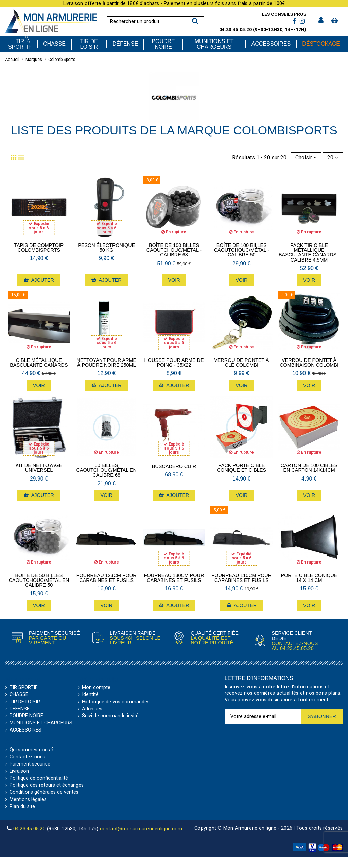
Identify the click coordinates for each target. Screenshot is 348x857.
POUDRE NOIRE (26, 715)
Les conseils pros (284, 14)
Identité (90, 694)
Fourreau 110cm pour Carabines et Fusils (241, 578)
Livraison (19, 771)
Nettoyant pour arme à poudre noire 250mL (106, 363)
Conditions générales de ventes (44, 792)
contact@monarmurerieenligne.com (141, 829)
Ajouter (39, 280)
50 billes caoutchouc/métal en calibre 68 (106, 470)
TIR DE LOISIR (25, 702)
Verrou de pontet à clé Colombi (241, 363)
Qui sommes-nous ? (32, 749)
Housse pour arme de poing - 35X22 (174, 363)
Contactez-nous (27, 757)
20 (332, 157)
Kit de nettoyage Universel (39, 468)
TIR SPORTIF (23, 687)
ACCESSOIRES (25, 730)
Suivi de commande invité (110, 715)
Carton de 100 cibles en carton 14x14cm (309, 468)
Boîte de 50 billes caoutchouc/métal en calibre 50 (39, 580)
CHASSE (19, 694)
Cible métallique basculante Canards (39, 363)
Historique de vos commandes (116, 702)
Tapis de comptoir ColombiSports (39, 248)
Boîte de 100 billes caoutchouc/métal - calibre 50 (241, 250)
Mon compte (96, 687)
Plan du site (22, 806)
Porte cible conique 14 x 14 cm (309, 578)
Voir (174, 280)
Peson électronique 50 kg (106, 248)
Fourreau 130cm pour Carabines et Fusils (174, 578)
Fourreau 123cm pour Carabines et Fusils (106, 578)
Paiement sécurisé (30, 764)
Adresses (92, 709)
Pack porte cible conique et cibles (241, 468)
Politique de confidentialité (39, 778)
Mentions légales (28, 799)
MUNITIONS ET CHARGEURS (41, 723)
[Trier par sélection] (306, 157)
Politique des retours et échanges (47, 785)
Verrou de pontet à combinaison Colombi (309, 363)
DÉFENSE (20, 709)
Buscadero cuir (174, 466)
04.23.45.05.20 (235, 29)
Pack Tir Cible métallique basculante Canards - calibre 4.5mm (309, 253)
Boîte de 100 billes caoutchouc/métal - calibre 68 (174, 250)
